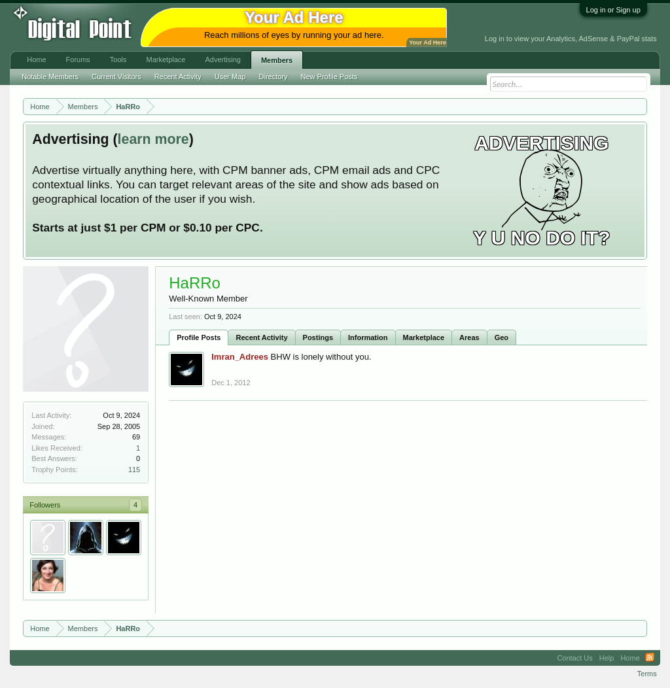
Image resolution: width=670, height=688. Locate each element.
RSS (649, 658)
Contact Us (574, 658)
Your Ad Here (427, 42)
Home (36, 59)
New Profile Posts (329, 76)
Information (368, 337)
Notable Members (50, 76)
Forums (78, 59)
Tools (118, 59)
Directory (273, 76)
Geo (501, 337)
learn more (153, 139)
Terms (647, 674)
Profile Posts (198, 337)
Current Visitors (116, 76)
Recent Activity (261, 337)
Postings (318, 337)
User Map (230, 76)
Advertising (222, 59)
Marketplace (424, 337)
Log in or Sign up (613, 10)
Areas (469, 337)
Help (606, 658)
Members (276, 60)
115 (134, 469)
